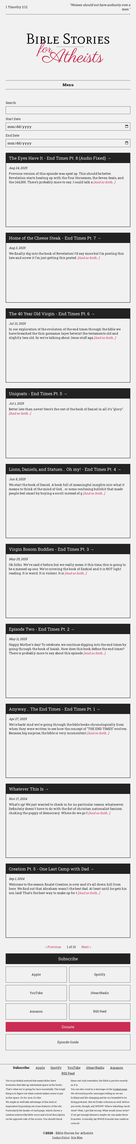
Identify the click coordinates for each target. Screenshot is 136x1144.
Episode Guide (68, 1042)
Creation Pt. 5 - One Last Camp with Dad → (51, 869)
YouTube (36, 993)
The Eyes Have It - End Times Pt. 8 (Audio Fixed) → (60, 158)
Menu (68, 84)
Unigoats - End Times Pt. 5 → (38, 393)
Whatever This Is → (29, 789)
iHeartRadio (100, 993)
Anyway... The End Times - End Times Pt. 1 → (54, 709)
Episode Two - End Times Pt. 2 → (42, 629)
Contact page (120, 1089)
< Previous (53, 947)
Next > (86, 947)
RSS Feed (99, 1011)
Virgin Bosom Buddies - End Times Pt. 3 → (51, 549)
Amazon (36, 1011)
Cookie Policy (61, 1137)
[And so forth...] (104, 182)
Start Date (13, 119)
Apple (36, 974)
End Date (12, 135)
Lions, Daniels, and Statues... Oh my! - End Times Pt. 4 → (65, 469)
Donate (68, 1026)
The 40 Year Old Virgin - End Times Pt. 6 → (52, 314)
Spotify (99, 974)
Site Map (77, 1137)
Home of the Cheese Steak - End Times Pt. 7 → (55, 238)
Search (11, 103)
